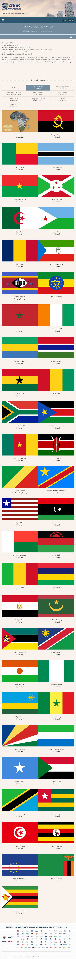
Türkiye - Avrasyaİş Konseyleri (62, 93)
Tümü (13, 87)
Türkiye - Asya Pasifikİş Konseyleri (38, 93)
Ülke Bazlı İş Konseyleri (46, 31)
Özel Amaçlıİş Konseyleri (13, 105)
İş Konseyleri (34, 31)
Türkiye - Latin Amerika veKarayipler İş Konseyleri (13, 93)
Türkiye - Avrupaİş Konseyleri (13, 99)
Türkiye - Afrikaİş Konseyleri (38, 87)
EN (66, 20)
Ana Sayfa (26, 31)
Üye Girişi (71, 20)
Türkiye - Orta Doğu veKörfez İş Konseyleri (38, 99)
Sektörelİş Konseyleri (62, 99)
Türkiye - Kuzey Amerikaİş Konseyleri (62, 87)
